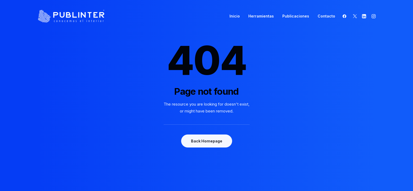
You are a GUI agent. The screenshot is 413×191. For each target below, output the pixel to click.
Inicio (234, 16)
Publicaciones (295, 16)
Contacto (326, 16)
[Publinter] (71, 16)
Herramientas (261, 16)
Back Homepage (206, 141)
